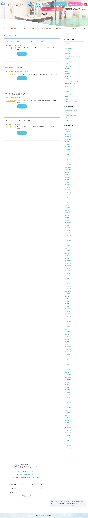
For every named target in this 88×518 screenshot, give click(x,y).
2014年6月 (67, 387)
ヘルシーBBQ (68, 61)
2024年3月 (67, 184)
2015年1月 (67, 372)
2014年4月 (67, 392)
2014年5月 (67, 389)
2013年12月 (68, 402)
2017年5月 (67, 303)
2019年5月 (67, 253)
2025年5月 (67, 152)
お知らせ (73, 30)
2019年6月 (67, 250)
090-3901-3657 (45, 6)
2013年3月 (67, 420)
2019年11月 (68, 238)
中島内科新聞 (68, 53)
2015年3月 (67, 367)
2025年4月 (67, 154)
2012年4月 (67, 440)
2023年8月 (67, 195)
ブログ (83, 30)
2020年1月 (67, 233)
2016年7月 (67, 329)
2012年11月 (68, 430)
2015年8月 (67, 357)
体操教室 (67, 91)
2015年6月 (67, 362)
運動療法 (19, 98)
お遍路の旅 (67, 73)
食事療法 (67, 78)
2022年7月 (67, 212)
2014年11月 (68, 377)
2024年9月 (67, 172)
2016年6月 (67, 331)
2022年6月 (67, 215)
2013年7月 (67, 415)
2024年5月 (67, 179)
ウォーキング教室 (69, 89)
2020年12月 (68, 222)
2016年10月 (68, 321)
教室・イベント (46, 30)
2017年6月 (67, 301)
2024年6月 (67, 177)
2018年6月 (67, 276)
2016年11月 (68, 319)
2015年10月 (68, 351)
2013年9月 (67, 410)
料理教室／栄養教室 (70, 83)
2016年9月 (67, 324)
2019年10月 (68, 240)
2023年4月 (67, 200)
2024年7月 (67, 174)
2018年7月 (67, 273)
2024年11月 (68, 167)
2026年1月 (67, 131)
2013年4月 (67, 417)
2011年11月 (68, 448)
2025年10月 (68, 139)
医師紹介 (13, 30)
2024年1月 (67, 189)
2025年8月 (67, 144)
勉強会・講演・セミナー (71, 101)
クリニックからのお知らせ (23, 71)
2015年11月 (68, 349)
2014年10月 (68, 379)
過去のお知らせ (69, 48)
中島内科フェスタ (69, 58)
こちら (67, 503)
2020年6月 (67, 227)
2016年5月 (67, 334)
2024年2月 (67, 187)
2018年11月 (68, 263)
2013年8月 (67, 412)
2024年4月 (67, 182)
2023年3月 (67, 202)
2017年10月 (68, 291)
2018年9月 (67, 268)
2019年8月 (67, 245)
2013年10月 (68, 407)
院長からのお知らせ (70, 43)
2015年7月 (67, 359)
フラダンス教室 (69, 94)
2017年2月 (67, 311)
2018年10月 (68, 265)
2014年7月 (67, 384)
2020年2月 (67, 230)
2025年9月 (67, 141)
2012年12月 (68, 427)
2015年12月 (68, 346)
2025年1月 (67, 162)
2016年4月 (67, 336)
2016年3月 (67, 339)
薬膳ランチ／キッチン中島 (71, 81)
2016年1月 (67, 344)
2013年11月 (68, 405)
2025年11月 (68, 136)
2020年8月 (67, 225)
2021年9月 (67, 220)
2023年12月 (68, 192)
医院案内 (23, 30)
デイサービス (68, 63)
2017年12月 (68, 286)
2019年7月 (67, 248)
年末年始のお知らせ (70, 120)
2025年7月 (67, 146)
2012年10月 (68, 432)
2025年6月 (67, 149)
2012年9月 (67, 435)
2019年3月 (67, 258)
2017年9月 (67, 293)
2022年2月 (67, 217)
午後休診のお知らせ (70, 112)
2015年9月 (67, 354)
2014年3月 (67, 395)
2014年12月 (68, 374)
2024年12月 (68, 164)
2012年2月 (67, 443)
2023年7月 (67, 197)
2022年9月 (67, 207)
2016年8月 (67, 326)
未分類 (66, 99)
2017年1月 (67, 314)
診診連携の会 (68, 68)
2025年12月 (68, 134)
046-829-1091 (43, 4)
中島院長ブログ (69, 51)
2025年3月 (67, 157)
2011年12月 (68, 445)
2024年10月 (68, 169)
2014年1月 (67, 400)
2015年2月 (67, 369)
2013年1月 (67, 425)
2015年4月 (67, 364)
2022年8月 (67, 210)
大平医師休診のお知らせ (71, 115)
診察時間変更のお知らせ (71, 110)
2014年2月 (67, 397)
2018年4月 (67, 281)
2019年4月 (67, 255)
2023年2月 (67, 205)
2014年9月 (67, 382)
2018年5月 (67, 278)
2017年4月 (67, 306)
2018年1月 (67, 283)
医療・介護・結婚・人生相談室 (72, 56)
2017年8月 (67, 296)
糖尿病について (69, 76)
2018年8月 (67, 270)
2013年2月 (67, 422)
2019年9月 (67, 243)
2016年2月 (67, 341)
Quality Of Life (60, 30)
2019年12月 (68, 235)
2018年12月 (68, 260)
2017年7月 (67, 298)
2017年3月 (67, 308)
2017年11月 (68, 288)
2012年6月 (67, 438)
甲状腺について (69, 96)
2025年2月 (67, 159)
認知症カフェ (20, 45)
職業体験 (67, 71)
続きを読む (22, 53)
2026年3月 (67, 129)
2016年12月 (68, 316)
